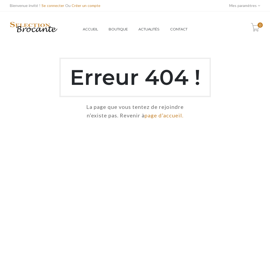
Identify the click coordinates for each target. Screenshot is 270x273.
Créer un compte (86, 5)
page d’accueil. (164, 115)
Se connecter (53, 5)
